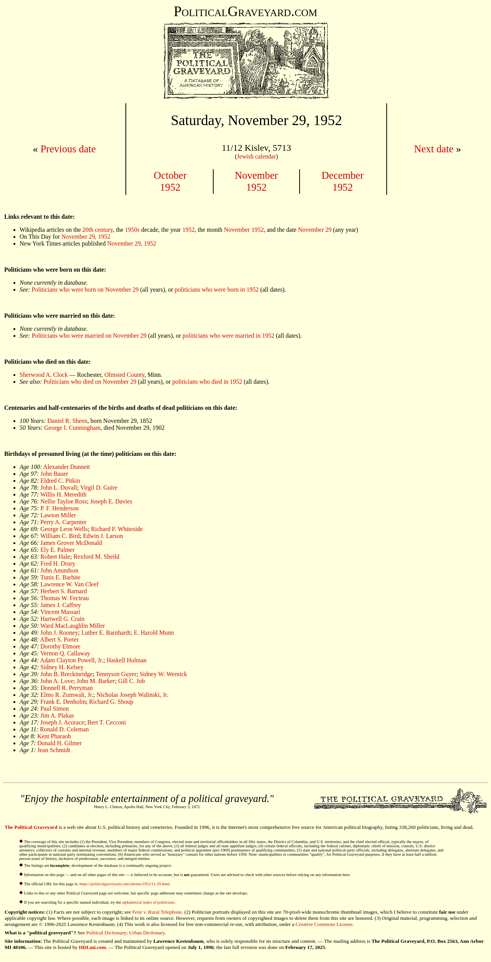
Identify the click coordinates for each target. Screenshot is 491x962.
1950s (132, 229)
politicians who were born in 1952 (217, 289)
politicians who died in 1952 (207, 381)
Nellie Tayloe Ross (63, 501)
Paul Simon (54, 708)
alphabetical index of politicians (148, 902)
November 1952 (244, 229)
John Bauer (54, 473)
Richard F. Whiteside (117, 529)
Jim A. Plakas (57, 715)
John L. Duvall (58, 487)
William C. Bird (60, 536)
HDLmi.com (92, 947)
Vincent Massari (60, 612)
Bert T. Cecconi (106, 722)
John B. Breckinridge (66, 674)
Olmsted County (124, 374)
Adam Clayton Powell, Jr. (71, 660)
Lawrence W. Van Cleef (69, 584)
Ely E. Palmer (57, 549)
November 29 (315, 229)
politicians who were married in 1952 (229, 335)
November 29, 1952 (85, 236)
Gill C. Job (131, 681)
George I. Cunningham (72, 427)
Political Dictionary (106, 933)
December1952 (342, 181)
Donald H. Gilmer (59, 743)
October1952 (170, 181)
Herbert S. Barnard (63, 591)
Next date (433, 149)
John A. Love (56, 681)
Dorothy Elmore (60, 646)
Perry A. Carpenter (63, 522)
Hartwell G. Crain (62, 618)
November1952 (256, 181)
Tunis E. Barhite (60, 577)
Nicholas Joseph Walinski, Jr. (132, 694)
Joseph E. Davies (111, 501)
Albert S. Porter (59, 639)
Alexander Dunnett (66, 467)
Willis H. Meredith (63, 494)
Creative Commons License (324, 924)
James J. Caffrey (60, 605)
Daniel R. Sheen (67, 420)
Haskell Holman (127, 660)
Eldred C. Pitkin (60, 480)
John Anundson (59, 570)
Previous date (68, 149)
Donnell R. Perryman (66, 688)
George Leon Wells (63, 529)
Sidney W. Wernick (163, 674)
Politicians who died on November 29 (89, 381)
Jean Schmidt (53, 750)
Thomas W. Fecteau (64, 598)
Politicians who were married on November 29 (89, 335)
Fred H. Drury (57, 563)
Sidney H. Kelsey (61, 667)
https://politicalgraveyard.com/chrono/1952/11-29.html (124, 884)
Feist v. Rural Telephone (157, 912)
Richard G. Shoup (111, 701)
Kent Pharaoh (54, 736)
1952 (188, 229)
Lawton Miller (58, 515)
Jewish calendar (256, 156)
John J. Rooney (59, 632)
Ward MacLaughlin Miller (72, 625)
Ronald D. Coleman (64, 729)
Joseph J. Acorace (62, 722)
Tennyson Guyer (116, 674)
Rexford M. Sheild (96, 556)
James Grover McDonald (71, 543)
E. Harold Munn (154, 632)
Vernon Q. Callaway (65, 653)
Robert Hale (55, 556)
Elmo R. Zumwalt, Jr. (66, 694)
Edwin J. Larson (103, 536)
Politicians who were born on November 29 (85, 289)
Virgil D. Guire (98, 487)
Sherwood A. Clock (44, 374)
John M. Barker (95, 681)
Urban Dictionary (147, 933)
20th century (97, 229)
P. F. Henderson (59, 508)
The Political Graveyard (31, 827)
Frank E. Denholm (63, 701)
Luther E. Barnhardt (105, 632)
